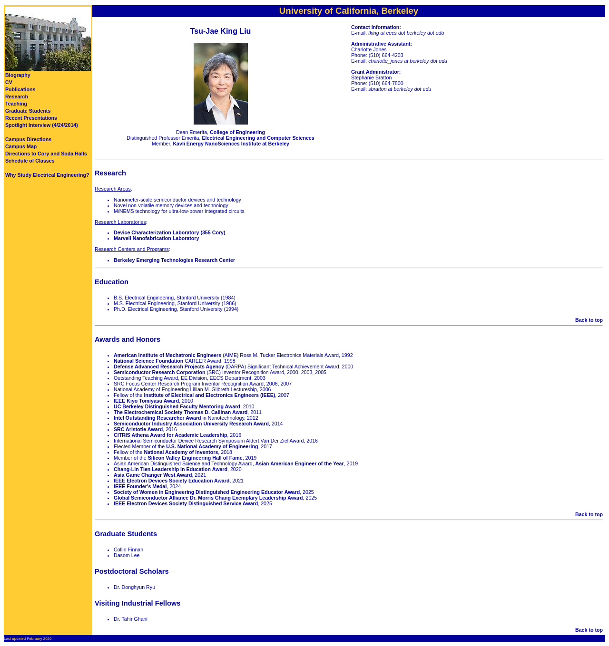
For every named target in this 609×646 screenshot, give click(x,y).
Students (142, 534)
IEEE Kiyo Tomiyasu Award (146, 401)
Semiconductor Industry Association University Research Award (191, 423)
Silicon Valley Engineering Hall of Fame (195, 458)
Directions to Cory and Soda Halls (46, 153)
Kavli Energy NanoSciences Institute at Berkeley (231, 143)
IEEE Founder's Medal (140, 486)
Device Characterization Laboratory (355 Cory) (170, 232)
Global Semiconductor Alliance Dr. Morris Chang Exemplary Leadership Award (208, 498)
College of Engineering (237, 132)
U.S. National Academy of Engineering (212, 446)
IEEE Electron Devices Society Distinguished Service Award (186, 503)
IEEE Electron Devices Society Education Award (171, 480)
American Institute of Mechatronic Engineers (167, 355)
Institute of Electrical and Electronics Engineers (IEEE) (209, 395)
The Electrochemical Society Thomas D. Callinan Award (180, 412)
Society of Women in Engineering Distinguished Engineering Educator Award (207, 492)
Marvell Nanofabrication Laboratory (156, 238)
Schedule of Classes (30, 161)
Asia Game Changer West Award (153, 475)
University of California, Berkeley (348, 11)
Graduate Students (27, 111)
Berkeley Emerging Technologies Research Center (174, 260)
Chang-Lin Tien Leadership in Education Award (170, 469)
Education (111, 282)
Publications (20, 89)
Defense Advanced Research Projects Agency (169, 366)
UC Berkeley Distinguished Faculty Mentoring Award (177, 406)
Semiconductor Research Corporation (159, 372)
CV (8, 82)
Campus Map (21, 146)
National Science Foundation (148, 361)
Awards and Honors (127, 339)
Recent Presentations (31, 118)
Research (16, 96)
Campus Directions (28, 139)
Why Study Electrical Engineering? (47, 175)
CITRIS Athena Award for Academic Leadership (170, 435)
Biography (17, 75)
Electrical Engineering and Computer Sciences (258, 138)
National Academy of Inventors (181, 452)
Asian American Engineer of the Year (299, 463)
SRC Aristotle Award (138, 429)
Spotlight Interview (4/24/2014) (41, 125)
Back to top (589, 320)
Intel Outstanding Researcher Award (157, 418)
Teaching (16, 103)
